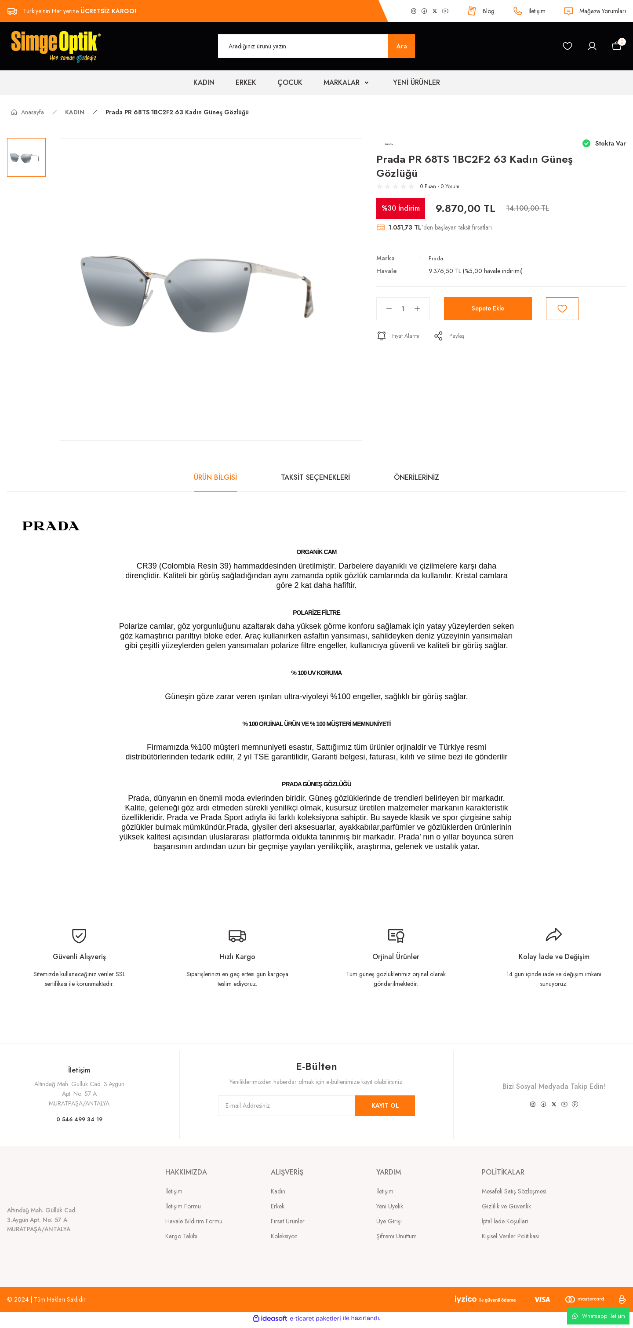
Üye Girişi (389, 1221)
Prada (436, 258)
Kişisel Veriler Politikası (510, 1236)
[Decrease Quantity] (384, 308)
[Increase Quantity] (422, 308)
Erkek (277, 1206)
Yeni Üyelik (389, 1206)
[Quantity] (403, 308)
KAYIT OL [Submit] (385, 1105)
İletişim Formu (183, 1206)
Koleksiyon (284, 1236)
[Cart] (616, 46)
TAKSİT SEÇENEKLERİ (315, 477)
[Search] (316, 46)
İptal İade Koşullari (505, 1221)
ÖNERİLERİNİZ (416, 477)
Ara (402, 46)
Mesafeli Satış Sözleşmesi (514, 1191)
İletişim (173, 1191)
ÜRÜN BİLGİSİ (215, 477)
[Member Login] (592, 46)
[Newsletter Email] (316, 1105)
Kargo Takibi (181, 1236)
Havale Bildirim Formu (193, 1221)
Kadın (278, 1191)
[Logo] (55, 46)
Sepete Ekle (488, 308)
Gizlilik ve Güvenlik (506, 1206)
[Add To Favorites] (562, 308)
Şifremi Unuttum (396, 1236)
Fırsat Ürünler (288, 1221)
